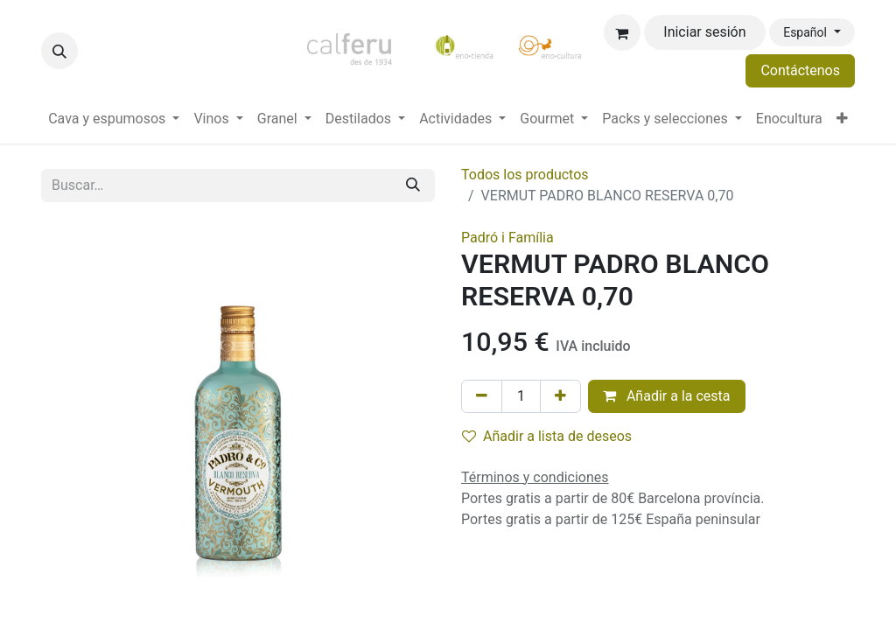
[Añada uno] (560, 396)
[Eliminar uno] (481, 396)
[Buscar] (413, 185)
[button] (59, 50)
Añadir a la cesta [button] (667, 396)
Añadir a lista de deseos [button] (547, 436)
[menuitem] (113, 119)
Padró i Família (507, 237)
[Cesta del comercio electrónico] (622, 32)
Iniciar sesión (704, 32)
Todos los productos (525, 174)
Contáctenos (800, 70)
